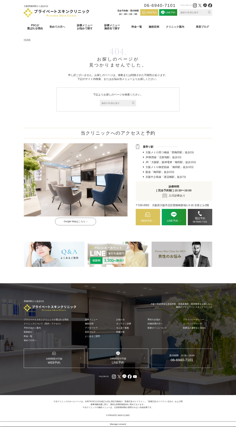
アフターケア (91, 328)
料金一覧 (136, 26)
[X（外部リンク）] (200, 5)
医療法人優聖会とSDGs (194, 328)
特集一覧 (120, 332)
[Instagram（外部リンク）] (195, 5)
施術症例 (154, 26)
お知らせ (120, 319)
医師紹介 (28, 332)
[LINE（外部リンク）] (205, 5)
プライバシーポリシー (193, 319)
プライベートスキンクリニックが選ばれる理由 (46, 319)
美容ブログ (202, 26)
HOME (27, 39)
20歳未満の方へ (155, 323)
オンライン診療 (123, 323)
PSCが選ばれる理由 (35, 27)
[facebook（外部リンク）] (210, 5)
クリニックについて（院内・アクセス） (43, 323)
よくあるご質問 (92, 336)
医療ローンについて (157, 328)
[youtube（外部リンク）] (135, 377)
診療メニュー (91, 319)
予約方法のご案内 (32, 328)
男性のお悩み (154, 319)
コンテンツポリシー (192, 323)
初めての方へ (30, 340)
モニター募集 (122, 328)
